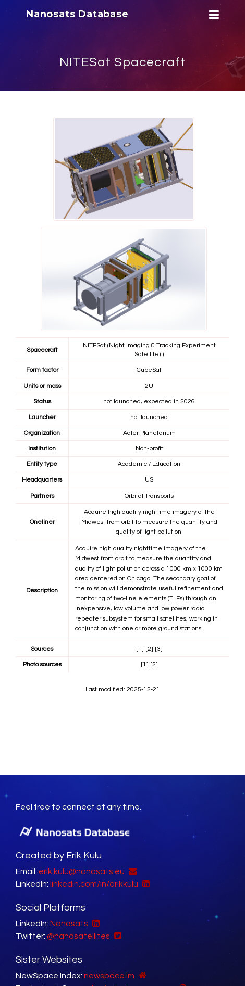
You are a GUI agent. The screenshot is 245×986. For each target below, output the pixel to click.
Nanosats (69, 923)
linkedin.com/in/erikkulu (94, 884)
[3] (159, 649)
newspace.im (109, 975)
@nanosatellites (78, 936)
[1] (140, 649)
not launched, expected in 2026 (149, 401)
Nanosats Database (77, 14)
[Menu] (213, 15)
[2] (149, 649)
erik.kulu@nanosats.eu (82, 871)
